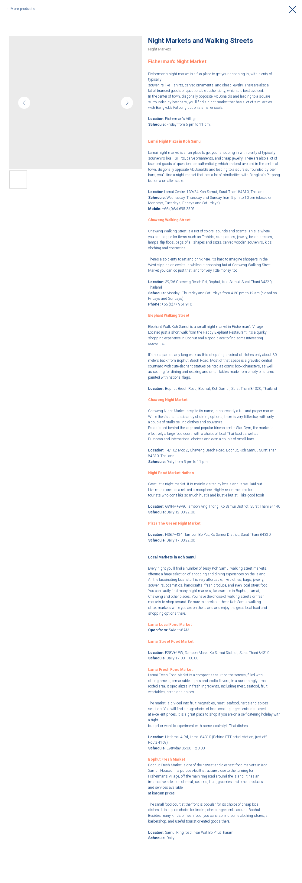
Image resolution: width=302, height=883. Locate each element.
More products (23, 9)
